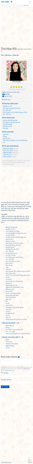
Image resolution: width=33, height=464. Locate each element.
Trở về (8, 311)
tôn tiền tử (19, 162)
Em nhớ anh (7, 110)
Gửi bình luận (5, 386)
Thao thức (9, 305)
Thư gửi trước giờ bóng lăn (14, 307)
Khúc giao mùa (11, 273)
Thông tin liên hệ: (6, 379)
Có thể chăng (7, 124)
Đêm (7, 340)
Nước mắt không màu (10, 120)
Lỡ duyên (9, 279)
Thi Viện (5, 2)
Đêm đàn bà (10, 326)
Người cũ (9, 283)
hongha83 (10, 161)
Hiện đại (16, 92)
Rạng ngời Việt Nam (12, 295)
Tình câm (9, 309)
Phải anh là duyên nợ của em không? (15, 140)
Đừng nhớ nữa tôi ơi (12, 249)
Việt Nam (10, 92)
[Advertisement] (16, 26)
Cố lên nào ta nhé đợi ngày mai (16, 237)
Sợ (4, 142)
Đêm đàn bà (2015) (8, 323)
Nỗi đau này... (10, 289)
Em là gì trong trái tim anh (11, 108)
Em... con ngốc (10, 331)
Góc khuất (9, 263)
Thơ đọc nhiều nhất (10, 103)
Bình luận (7, 100)
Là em (8, 277)
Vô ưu (8, 315)
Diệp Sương (7, 156)
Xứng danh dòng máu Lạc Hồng (16, 319)
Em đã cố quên (11, 255)
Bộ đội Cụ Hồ (7, 106)
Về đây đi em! (10, 313)
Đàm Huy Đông (8, 148)
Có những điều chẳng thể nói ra (16, 233)
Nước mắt (9, 291)
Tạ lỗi (7, 303)
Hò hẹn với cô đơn (12, 344)
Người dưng (10, 346)
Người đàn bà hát (11, 285)
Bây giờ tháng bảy (12, 227)
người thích (7, 96)
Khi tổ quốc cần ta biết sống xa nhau (15, 112)
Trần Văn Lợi (7, 154)
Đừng (5, 136)
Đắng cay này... (11, 241)
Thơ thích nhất (8, 118)
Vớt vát (8, 317)
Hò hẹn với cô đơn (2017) (10, 337)
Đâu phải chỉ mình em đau (14, 243)
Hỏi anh (5, 128)
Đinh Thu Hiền (8, 151)
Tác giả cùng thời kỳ (10, 146)
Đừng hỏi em (10, 247)
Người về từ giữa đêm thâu (15, 287)
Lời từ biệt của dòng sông (14, 281)
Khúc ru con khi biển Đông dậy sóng (18, 275)
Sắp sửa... (6, 134)
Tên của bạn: (5, 373)
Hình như (9, 342)
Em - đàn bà (7, 114)
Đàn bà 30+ (7, 138)
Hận (7, 267)
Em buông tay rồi (11, 253)
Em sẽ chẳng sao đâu (13, 261)
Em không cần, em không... (14, 257)
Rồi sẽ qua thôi (11, 297)
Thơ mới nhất (8, 132)
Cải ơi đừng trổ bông (12, 231)
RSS (30, 462)
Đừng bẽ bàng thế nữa (13, 245)
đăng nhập (8, 370)
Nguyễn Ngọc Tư (8, 152)
